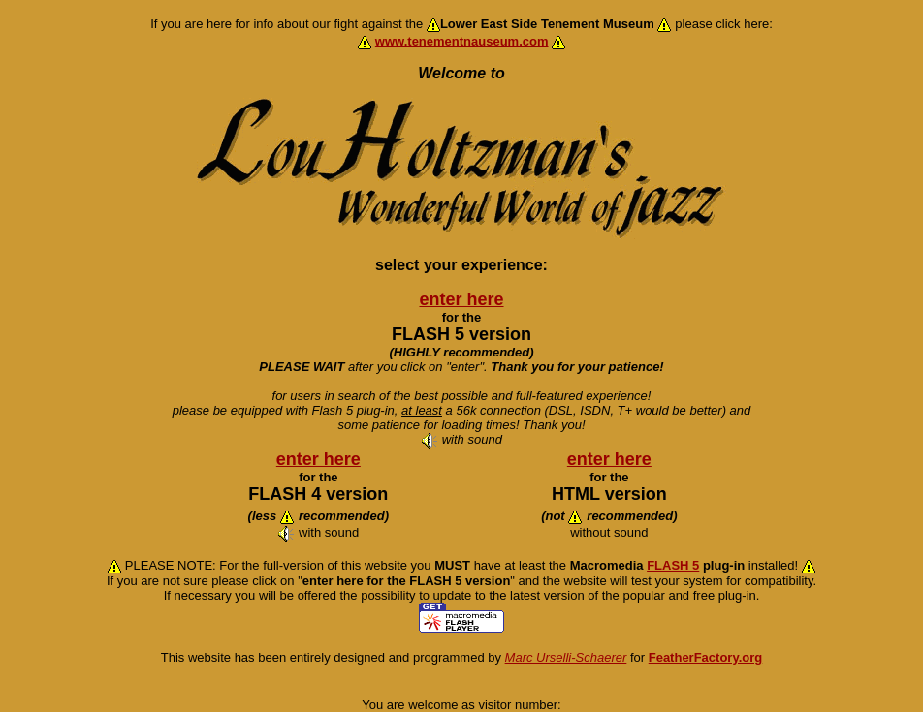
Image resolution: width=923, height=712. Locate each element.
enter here (461, 299)
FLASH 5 (673, 565)
